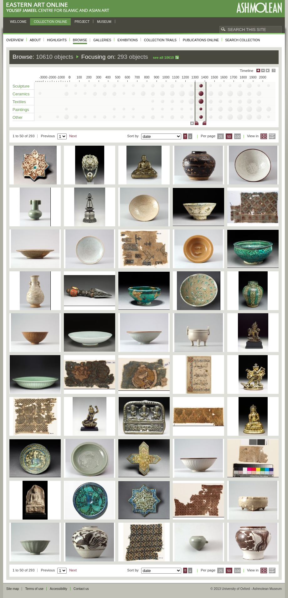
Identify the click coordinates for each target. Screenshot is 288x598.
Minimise (263, 70)
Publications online (201, 40)
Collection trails (160, 40)
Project (82, 21)
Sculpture (21, 86)
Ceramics (21, 94)
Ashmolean (259, 8)
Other (18, 117)
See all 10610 (163, 57)
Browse (80, 40)
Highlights (57, 40)
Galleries (102, 40)
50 (229, 136)
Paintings (21, 109)
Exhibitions (127, 40)
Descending (190, 136)
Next (73, 136)
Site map (12, 588)
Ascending (185, 136)
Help (273, 70)
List (272, 136)
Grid (263, 136)
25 (221, 136)
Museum (104, 21)
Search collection (242, 40)
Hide (268, 70)
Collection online (50, 21)
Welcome (18, 21)
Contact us (81, 588)
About (35, 40)
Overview (14, 40)
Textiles (19, 101)
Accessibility (58, 588)
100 (237, 136)
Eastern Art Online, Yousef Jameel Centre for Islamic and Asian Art (59, 8)
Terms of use (34, 588)
